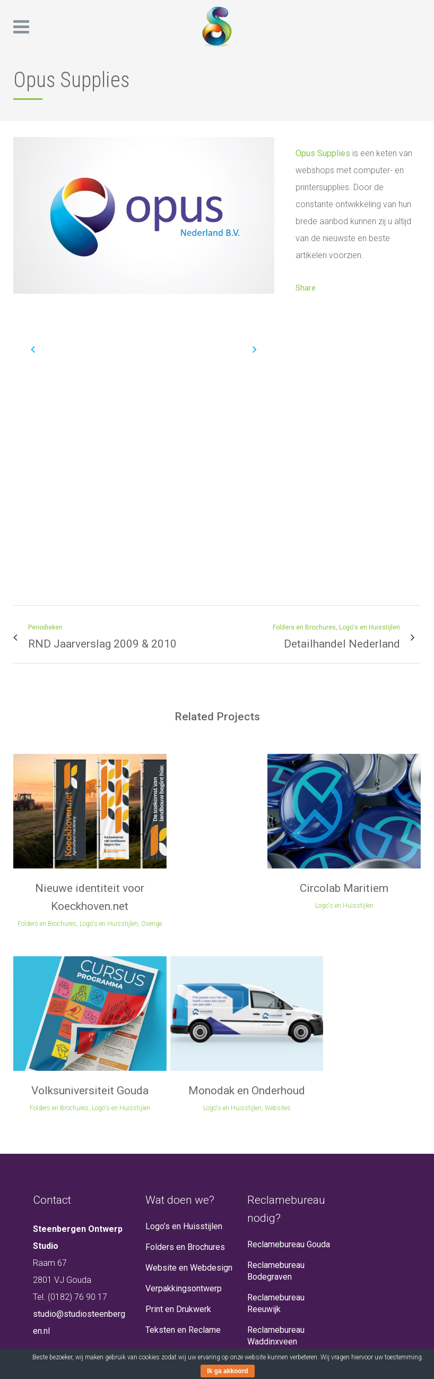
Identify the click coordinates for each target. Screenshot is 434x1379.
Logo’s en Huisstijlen (183, 1074)
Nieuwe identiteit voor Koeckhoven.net (60, 861)
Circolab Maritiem (164, 843)
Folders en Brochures (185, 1095)
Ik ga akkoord (227, 1371)
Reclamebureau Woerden (276, 1346)
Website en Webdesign (188, 1116)
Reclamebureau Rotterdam (276, 1281)
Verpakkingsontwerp (183, 1136)
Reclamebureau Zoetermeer (276, 1313)
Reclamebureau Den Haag (284, 1248)
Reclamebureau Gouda (288, 1092)
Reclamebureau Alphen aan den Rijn (289, 1216)
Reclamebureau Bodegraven (276, 1119)
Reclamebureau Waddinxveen (276, 1184)
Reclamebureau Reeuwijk (276, 1151)
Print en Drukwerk (178, 1157)
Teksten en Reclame (183, 1178)
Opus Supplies (323, 153)
